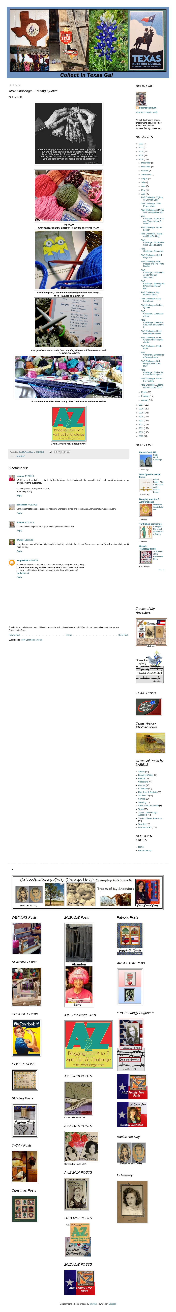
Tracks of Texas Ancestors (150, 818)
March (144, 392)
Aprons (141, 771)
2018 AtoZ (20, 456)
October (145, 170)
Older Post (123, 635)
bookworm (22, 505)
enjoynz (93, 1304)
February (145, 396)
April (143, 194)
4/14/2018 (33, 560)
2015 (141, 413)
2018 (141, 159)
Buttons (141, 778)
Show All (161, 570)
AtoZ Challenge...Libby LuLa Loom (151, 300)
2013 (141, 420)
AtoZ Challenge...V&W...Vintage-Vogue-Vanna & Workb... (152, 220)
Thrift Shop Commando (150, 524)
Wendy (20, 540)
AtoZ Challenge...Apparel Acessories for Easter (152, 386)
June (143, 186)
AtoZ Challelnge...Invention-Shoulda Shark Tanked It (152, 323)
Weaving (142, 824)
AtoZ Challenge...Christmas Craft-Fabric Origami (152, 372)
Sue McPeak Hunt (147, 108)
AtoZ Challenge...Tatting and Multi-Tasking (151, 235)
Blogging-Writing (145, 775)
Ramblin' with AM (147, 452)
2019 (141, 155)
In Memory (143, 789)
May (143, 190)
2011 (141, 428)
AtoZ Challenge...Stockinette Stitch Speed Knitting (152, 242)
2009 (141, 436)
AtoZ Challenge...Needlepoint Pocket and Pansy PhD (152, 285)
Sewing (141, 799)
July (143, 182)
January (145, 400)
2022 (141, 144)
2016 (141, 409)
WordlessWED (144, 827)
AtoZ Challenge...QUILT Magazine (151, 256)
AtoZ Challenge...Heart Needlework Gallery (151, 332)
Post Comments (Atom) (31, 640)
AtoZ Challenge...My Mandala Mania (150, 293)
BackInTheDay (145, 850)
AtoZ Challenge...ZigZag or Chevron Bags (152, 198)
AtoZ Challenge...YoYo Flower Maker (151, 205)
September (146, 174)
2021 (141, 147)
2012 (141, 424)
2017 (141, 405)
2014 (141, 416)
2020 (141, 151)
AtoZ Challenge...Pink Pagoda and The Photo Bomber (152, 264)
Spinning (142, 802)
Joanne (20, 522)
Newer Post (15, 635)
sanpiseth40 (22, 560)
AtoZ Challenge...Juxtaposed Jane (152, 313)
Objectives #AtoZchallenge (158, 506)
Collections (143, 782)
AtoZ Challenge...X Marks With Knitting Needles (152, 211)
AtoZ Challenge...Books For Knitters (151, 379)
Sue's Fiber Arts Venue (148, 806)
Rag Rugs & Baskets (147, 792)
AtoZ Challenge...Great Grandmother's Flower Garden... (152, 339)
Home (69, 635)
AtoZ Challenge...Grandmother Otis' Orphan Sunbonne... (152, 274)
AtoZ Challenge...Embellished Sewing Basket (152, 355)
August (144, 178)
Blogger (112, 1304)
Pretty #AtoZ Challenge (157, 457)
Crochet (141, 785)
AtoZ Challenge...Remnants (152, 250)
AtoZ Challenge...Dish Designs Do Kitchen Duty (151, 363)
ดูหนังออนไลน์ (23, 573)
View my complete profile (147, 112)
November (146, 166)
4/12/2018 (29, 476)
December (146, 163)
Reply (19, 495)
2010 (141, 432)
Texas (140, 809)
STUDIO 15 (143, 795)
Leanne (20, 476)
